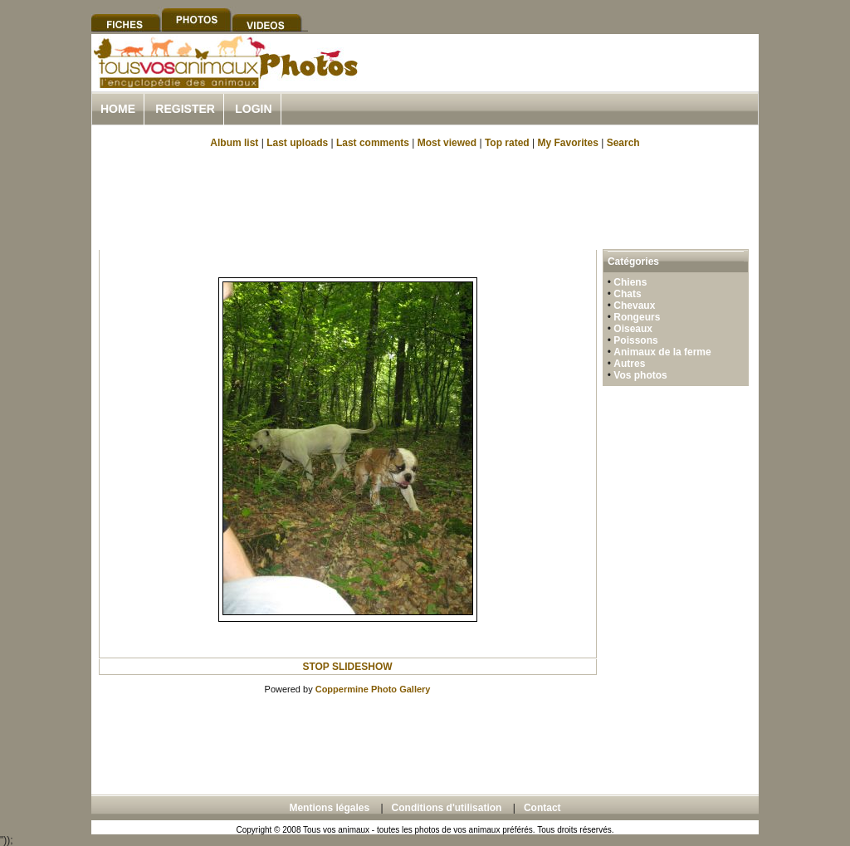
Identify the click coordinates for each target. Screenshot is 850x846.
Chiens (630, 282)
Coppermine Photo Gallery (373, 689)
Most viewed (447, 143)
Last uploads (297, 143)
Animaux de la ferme (662, 352)
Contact (542, 808)
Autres (629, 363)
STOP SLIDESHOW (347, 666)
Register (185, 108)
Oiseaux (632, 329)
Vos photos (640, 375)
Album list (234, 143)
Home (117, 108)
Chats (627, 294)
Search (623, 143)
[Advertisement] (564, 82)
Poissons (635, 340)
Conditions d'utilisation (447, 808)
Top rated (507, 143)
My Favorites (568, 143)
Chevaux (634, 305)
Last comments (372, 143)
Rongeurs (636, 317)
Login (253, 108)
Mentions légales (329, 808)
